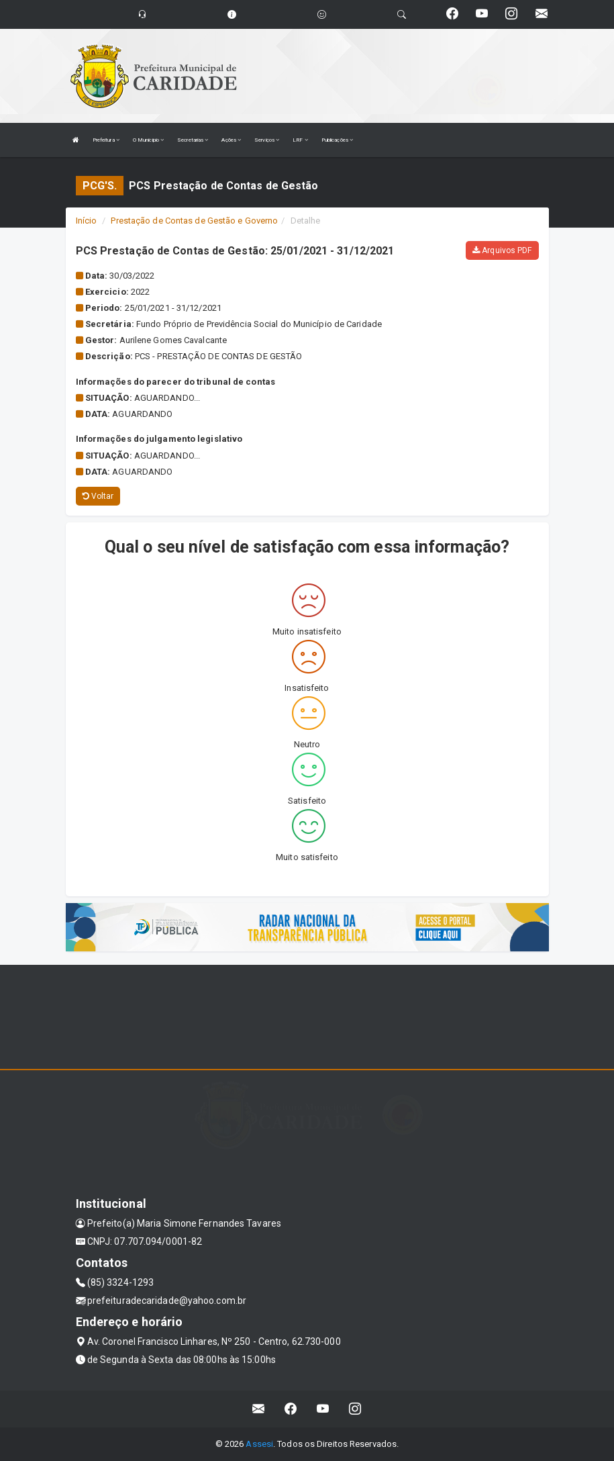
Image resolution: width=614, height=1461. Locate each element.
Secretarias (192, 140)
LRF (300, 140)
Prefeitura (106, 140)
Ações (231, 140)
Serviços (266, 140)
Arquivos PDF (501, 250)
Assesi (259, 1444)
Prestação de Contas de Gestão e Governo (194, 221)
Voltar (98, 496)
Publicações (337, 140)
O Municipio (148, 140)
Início (86, 221)
